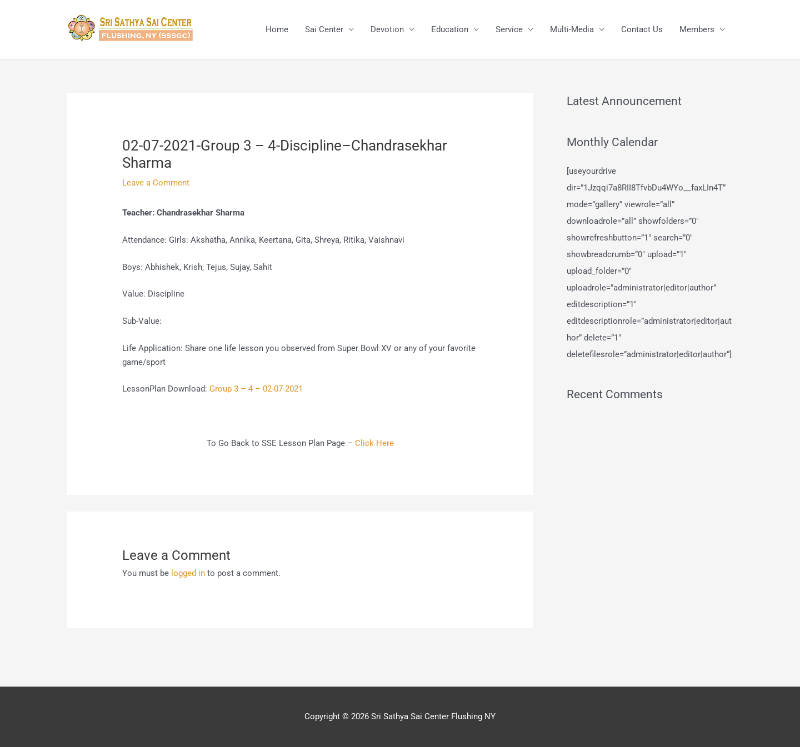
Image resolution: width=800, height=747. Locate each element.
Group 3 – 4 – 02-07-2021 (256, 389)
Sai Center (324, 29)
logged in (188, 573)
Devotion (387, 29)
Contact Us (642, 29)
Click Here (374, 443)
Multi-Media (572, 29)
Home (277, 29)
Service (509, 29)
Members (696, 29)
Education (449, 29)
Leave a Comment (155, 183)
